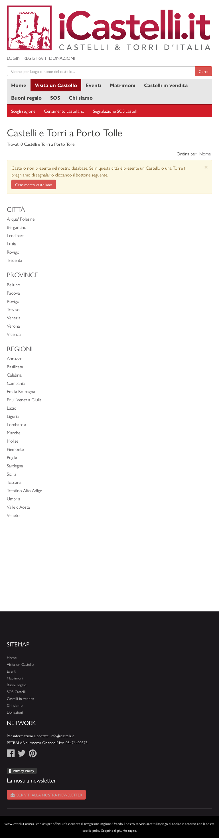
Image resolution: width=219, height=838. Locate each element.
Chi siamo (81, 97)
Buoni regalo (26, 97)
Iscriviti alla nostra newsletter (46, 795)
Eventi (93, 85)
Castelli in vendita (166, 85)
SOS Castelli (16, 691)
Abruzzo (15, 358)
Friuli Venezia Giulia (24, 399)
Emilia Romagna (21, 391)
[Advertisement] (109, 571)
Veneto (13, 515)
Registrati (34, 58)
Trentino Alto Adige (24, 490)
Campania (16, 383)
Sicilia (11, 474)
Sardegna (15, 465)
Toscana (14, 482)
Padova (13, 292)
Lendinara (16, 235)
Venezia (14, 317)
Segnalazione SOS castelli (115, 111)
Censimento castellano (64, 111)
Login (14, 58)
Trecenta (14, 260)
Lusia (11, 243)
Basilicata (15, 366)
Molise (12, 441)
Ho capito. (130, 830)
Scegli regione (23, 111)
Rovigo (13, 251)
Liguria (13, 416)
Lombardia (16, 424)
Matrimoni (122, 85)
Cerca (203, 71)
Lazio (12, 407)
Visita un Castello (56, 85)
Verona (13, 326)
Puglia (12, 457)
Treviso (13, 309)
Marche (13, 432)
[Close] (206, 167)
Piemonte (15, 449)
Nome (205, 153)
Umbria (13, 498)
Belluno (13, 284)
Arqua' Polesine (21, 218)
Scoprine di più (111, 830)
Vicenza (14, 334)
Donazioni (62, 58)
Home (18, 85)
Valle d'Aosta (18, 507)
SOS (55, 97)
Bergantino (17, 227)
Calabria (14, 374)
